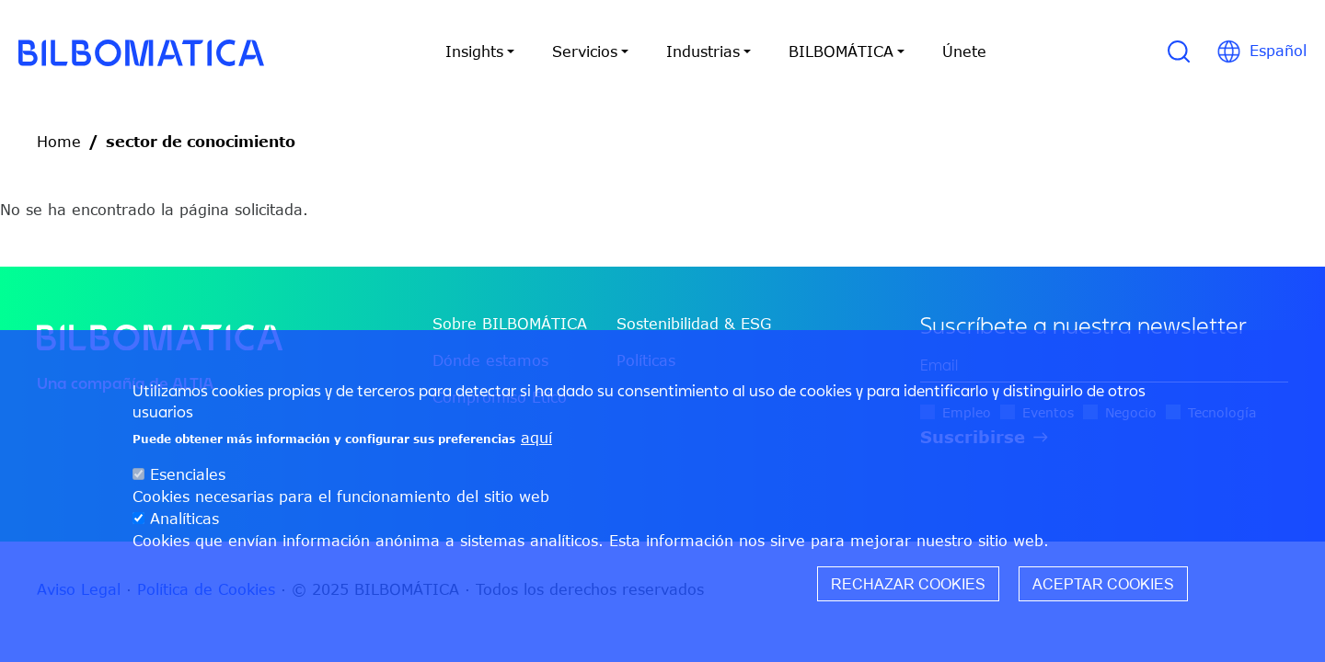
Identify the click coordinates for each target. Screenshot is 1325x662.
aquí (536, 447)
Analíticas (184, 527)
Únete (964, 51)
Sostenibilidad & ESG (693, 323)
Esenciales (187, 483)
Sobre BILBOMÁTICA (509, 323)
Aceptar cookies (1103, 593)
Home (59, 141)
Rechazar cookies (908, 593)
